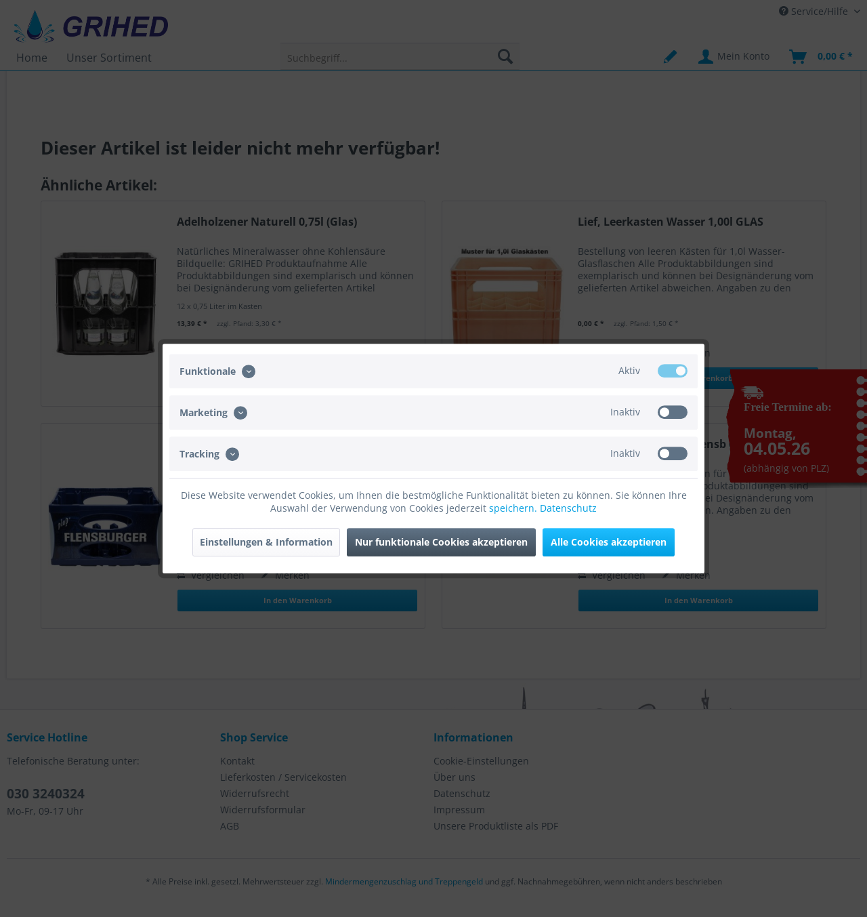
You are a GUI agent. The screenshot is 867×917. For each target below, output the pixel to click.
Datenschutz (568, 508)
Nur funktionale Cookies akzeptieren (441, 541)
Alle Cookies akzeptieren (609, 541)
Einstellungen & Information (266, 541)
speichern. (514, 508)
